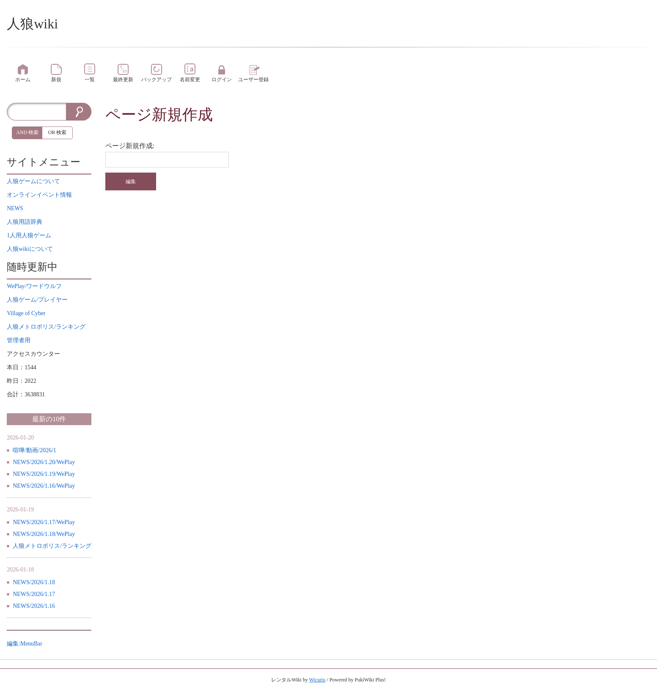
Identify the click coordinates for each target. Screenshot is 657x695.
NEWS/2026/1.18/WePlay (44, 534)
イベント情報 (39, 195)
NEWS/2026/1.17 (34, 594)
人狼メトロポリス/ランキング (52, 546)
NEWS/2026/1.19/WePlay (44, 474)
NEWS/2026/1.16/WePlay (44, 486)
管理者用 (18, 340)
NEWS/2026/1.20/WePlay (44, 462)
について (33, 181)
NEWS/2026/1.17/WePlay (44, 522)
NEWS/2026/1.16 (34, 606)
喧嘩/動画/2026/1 (34, 450)
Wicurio (317, 680)
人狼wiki (32, 23)
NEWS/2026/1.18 (34, 582)
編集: (24, 643)
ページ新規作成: (129, 145)
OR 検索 (57, 132)
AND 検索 (27, 132)
